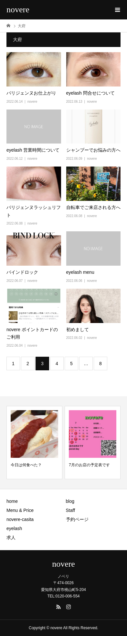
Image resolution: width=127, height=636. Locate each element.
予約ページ (77, 519)
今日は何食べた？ (26, 465)
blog (70, 501)
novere (17, 9)
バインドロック (22, 272)
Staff (70, 510)
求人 (11, 537)
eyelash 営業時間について (32, 150)
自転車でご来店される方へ (93, 207)
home (12, 501)
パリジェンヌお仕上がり (31, 93)
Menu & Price (20, 510)
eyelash (14, 528)
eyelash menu (80, 272)
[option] (34, 442)
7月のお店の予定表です (89, 465)
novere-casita (20, 519)
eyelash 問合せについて (90, 93)
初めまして (77, 329)
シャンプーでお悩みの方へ (93, 150)
